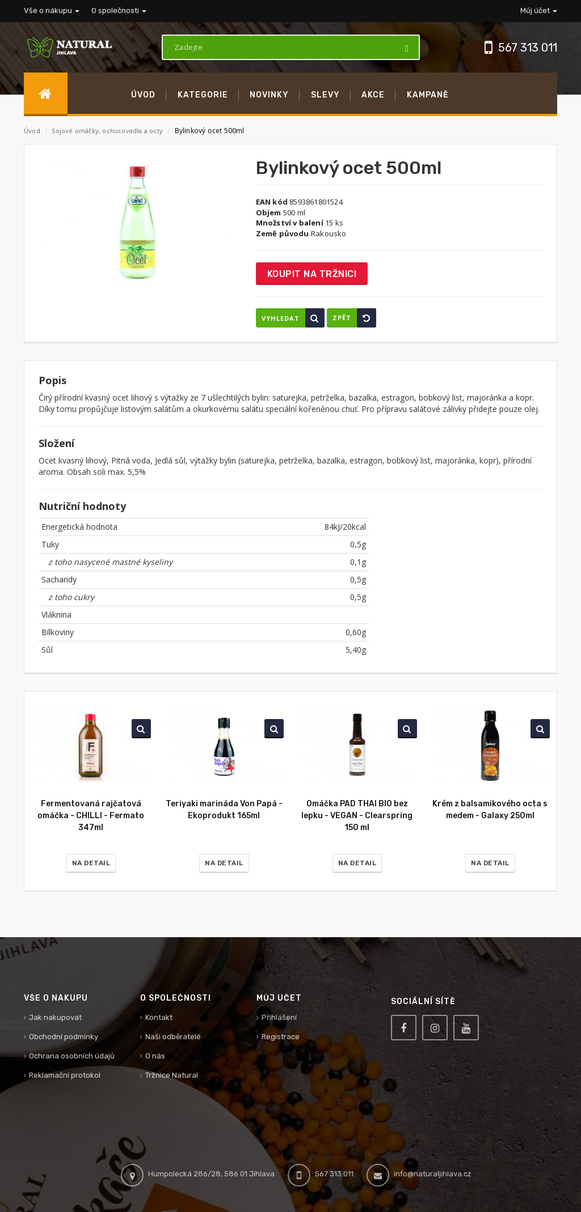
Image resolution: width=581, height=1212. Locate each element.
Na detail (91, 863)
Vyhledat (293, 318)
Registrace (281, 1036)
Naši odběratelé (173, 1036)
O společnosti (118, 10)
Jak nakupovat (55, 1017)
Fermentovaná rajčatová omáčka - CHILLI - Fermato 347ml (90, 815)
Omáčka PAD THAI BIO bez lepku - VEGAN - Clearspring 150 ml (356, 815)
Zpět (354, 318)
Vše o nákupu (51, 10)
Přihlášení (279, 1017)
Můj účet (538, 10)
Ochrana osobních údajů (72, 1056)
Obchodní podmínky (63, 1036)
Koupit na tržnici (312, 274)
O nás (155, 1056)
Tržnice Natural (171, 1075)
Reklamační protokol (64, 1075)
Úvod (32, 130)
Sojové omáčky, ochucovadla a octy (108, 130)
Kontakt (158, 1017)
